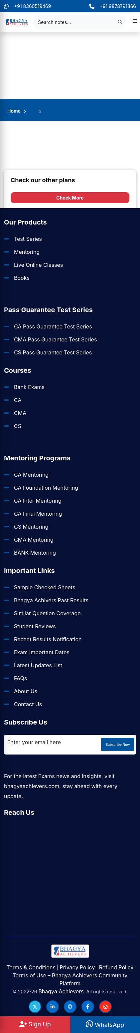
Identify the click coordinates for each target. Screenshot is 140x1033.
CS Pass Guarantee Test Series (53, 352)
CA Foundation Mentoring (46, 487)
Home (14, 111)
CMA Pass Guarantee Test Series (55, 339)
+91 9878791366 (112, 6)
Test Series (28, 239)
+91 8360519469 (27, 6)
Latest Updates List (38, 665)
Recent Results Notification (47, 639)
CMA (20, 413)
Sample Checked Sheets (44, 587)
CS (17, 426)
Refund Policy (116, 967)
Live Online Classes (38, 264)
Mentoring (27, 252)
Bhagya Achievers (60, 991)
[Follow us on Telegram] (70, 1006)
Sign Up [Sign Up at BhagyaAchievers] (35, 1024)
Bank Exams (29, 387)
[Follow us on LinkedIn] (52, 1006)
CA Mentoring (31, 474)
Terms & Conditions (30, 967)
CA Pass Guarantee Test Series (53, 326)
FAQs (20, 678)
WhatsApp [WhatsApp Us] (105, 1024)
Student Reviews (35, 626)
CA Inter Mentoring (38, 500)
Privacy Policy (77, 967)
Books (22, 277)
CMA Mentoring (34, 539)
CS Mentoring (31, 526)
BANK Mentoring (35, 552)
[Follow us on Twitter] (35, 1006)
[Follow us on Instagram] (105, 1006)
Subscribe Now (118, 745)
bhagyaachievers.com (31, 786)
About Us (25, 691)
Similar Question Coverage (47, 613)
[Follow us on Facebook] (87, 1006)
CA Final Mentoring (38, 513)
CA (17, 400)
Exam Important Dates (42, 652)
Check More (69, 198)
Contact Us (28, 704)
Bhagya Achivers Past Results (51, 600)
